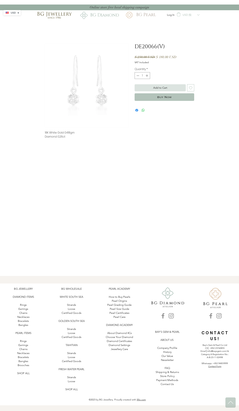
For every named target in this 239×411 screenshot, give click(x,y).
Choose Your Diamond (119, 337)
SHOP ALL (23, 373)
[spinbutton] (142, 75)
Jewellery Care (119, 349)
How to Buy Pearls (119, 296)
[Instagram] (171, 315)
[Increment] (147, 75)
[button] (178, 14)
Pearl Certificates (119, 312)
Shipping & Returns (167, 372)
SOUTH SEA (76, 296)
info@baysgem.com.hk (218, 351)
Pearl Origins (119, 300)
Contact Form (214, 366)
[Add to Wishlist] (190, 87)
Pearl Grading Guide (119, 304)
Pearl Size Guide (119, 308)
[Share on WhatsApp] (143, 110)
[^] (230, 402)
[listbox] (191, 15)
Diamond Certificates (119, 341)
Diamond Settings (119, 345)
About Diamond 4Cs (119, 333)
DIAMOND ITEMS (23, 296)
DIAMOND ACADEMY (119, 325)
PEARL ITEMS (23, 333)
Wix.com (141, 399)
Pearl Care (119, 317)
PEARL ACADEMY (119, 288)
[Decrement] (137, 75)
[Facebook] (162, 315)
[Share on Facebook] (137, 110)
